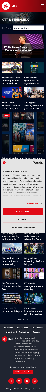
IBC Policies (37, 327)
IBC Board (8, 327)
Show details (32, 203)
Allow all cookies (23, 211)
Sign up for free (23, 372)
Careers (36, 332)
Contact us (24, 332)
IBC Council (22, 327)
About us (10, 332)
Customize (23, 219)
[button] (42, 5)
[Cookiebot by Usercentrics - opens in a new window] (32, 162)
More (21, 319)
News (7, 115)
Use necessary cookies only (23, 227)
